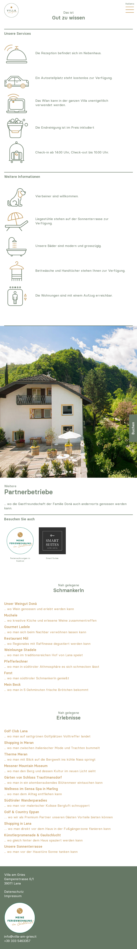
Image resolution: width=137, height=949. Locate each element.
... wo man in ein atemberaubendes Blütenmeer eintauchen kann (53, 782)
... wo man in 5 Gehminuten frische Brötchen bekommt (46, 690)
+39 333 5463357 (17, 941)
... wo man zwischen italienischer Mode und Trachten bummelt (52, 748)
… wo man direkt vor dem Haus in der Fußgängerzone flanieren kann (57, 829)
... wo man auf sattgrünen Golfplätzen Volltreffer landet (47, 736)
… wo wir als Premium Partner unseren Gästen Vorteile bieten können (58, 817)
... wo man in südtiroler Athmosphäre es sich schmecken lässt (51, 666)
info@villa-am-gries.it (20, 936)
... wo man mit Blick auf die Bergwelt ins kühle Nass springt (49, 759)
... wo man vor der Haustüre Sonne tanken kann (41, 852)
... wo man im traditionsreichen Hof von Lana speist (43, 655)
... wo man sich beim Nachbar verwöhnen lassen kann (45, 632)
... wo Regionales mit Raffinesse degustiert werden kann (47, 643)
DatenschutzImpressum (14, 893)
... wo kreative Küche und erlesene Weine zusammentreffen (50, 620)
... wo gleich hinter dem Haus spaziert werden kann (43, 840)
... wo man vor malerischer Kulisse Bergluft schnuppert (47, 805)
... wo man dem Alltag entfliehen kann (33, 794)
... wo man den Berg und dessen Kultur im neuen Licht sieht (50, 771)
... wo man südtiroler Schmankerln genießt (36, 678)
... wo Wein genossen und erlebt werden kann (39, 609)
